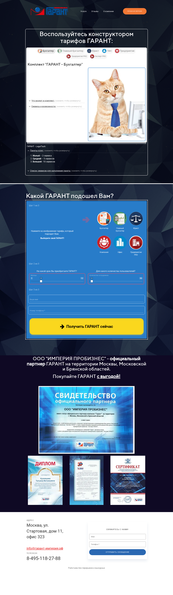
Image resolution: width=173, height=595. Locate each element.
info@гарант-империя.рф (45, 548)
